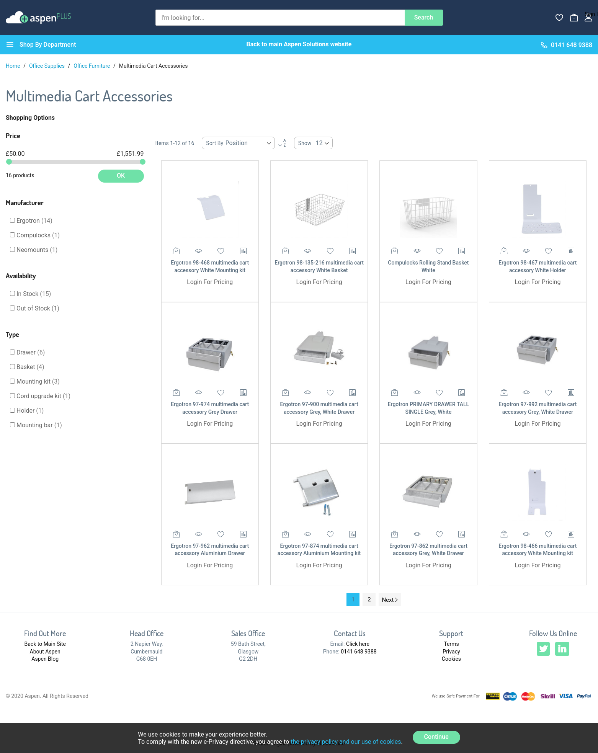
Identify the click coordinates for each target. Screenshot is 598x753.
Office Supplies (47, 66)
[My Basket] (574, 18)
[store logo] (38, 17)
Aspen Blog (45, 659)
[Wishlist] (559, 18)
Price (13, 135)
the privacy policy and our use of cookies (346, 741)
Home (13, 66)
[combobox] (280, 18)
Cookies (451, 659)
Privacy (451, 651)
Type (12, 334)
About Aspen (45, 651)
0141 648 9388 (359, 651)
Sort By (214, 143)
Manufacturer (25, 202)
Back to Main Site (45, 644)
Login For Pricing (210, 282)
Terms (451, 644)
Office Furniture (92, 66)
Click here (357, 644)
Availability (21, 275)
